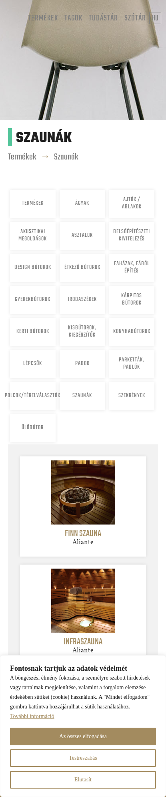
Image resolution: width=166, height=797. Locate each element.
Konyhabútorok (131, 331)
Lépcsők (32, 363)
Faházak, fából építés (132, 267)
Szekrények (131, 395)
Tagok (73, 18)
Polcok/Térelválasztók (33, 395)
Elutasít (83, 780)
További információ (32, 716)
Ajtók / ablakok (132, 203)
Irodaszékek (82, 299)
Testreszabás (83, 758)
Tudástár (103, 18)
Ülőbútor (33, 427)
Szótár (135, 18)
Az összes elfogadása (83, 736)
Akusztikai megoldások (32, 235)
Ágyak (82, 203)
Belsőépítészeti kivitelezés (131, 235)
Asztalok (82, 235)
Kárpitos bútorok (131, 299)
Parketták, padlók (131, 363)
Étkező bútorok (82, 267)
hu (155, 18)
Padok (82, 363)
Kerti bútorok (32, 331)
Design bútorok (32, 267)
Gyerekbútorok (32, 299)
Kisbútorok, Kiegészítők (82, 331)
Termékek (43, 18)
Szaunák (66, 157)
